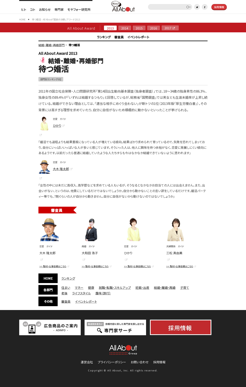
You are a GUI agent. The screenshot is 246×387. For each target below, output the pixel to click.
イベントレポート (138, 37)
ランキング (104, 37)
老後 (64, 293)
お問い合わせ (140, 362)
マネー (79, 287)
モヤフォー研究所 (79, 9)
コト (32, 9)
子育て (184, 287)
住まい (65, 287)
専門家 (59, 9)
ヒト (23, 9)
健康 (91, 287)
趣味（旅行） (103, 293)
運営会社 (87, 362)
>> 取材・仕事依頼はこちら (52, 266)
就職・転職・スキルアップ (115, 287)
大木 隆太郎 (61, 168)
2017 (168, 28)
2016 (153, 28)
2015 (139, 28)
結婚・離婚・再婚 (164, 287)
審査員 (119, 37)
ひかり (57, 125)
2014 (124, 28)
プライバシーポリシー (112, 362)
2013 (110, 28)
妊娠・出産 (142, 287)
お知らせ (45, 9)
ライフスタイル (81, 293)
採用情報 (159, 362)
